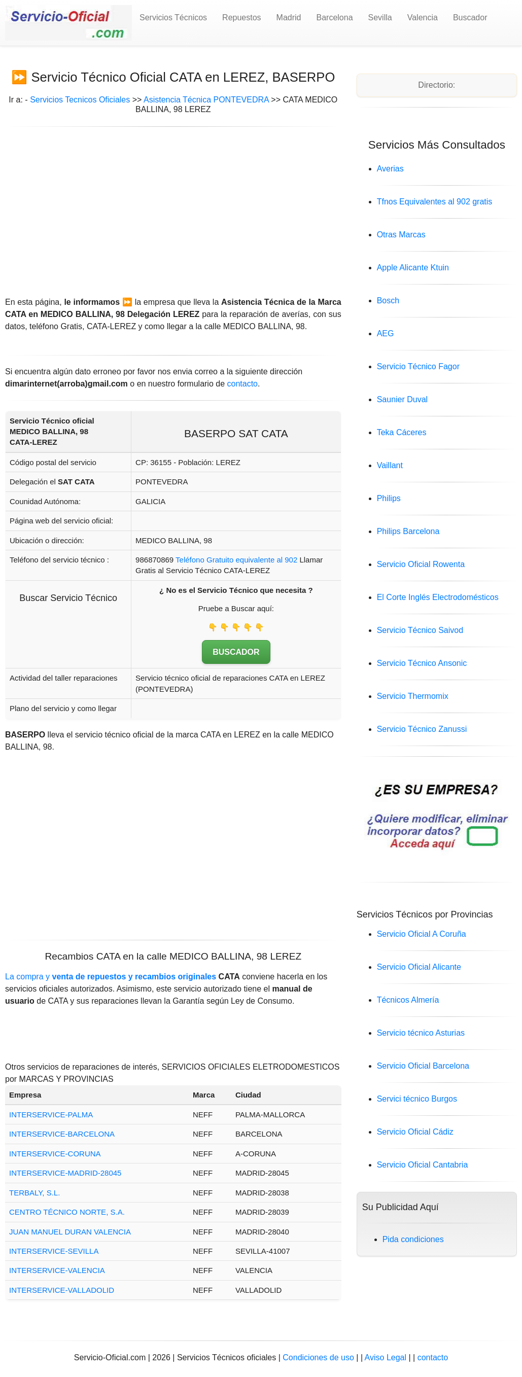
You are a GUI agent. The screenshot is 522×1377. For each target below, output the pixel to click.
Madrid (288, 17)
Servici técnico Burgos (417, 1098)
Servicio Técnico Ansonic (422, 663)
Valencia (422, 17)
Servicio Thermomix (412, 696)
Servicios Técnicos (173, 17)
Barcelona (335, 17)
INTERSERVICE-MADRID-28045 (65, 1173)
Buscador (470, 17)
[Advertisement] (173, 208)
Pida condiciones (413, 1239)
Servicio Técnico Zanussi (422, 729)
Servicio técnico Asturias (421, 1033)
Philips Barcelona (408, 531)
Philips (389, 498)
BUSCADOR (236, 652)
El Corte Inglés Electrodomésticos (438, 597)
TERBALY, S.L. (34, 1192)
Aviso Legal (387, 1357)
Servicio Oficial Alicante (419, 967)
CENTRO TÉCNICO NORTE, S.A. (67, 1212)
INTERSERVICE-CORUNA (55, 1153)
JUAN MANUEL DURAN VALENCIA (70, 1231)
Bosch (388, 300)
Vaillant (390, 465)
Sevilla (380, 17)
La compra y (110, 976)
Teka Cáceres (402, 432)
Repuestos (241, 17)
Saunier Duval (402, 399)
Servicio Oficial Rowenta (421, 564)
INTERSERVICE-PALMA (51, 1114)
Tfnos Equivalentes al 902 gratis (435, 201)
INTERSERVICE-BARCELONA (62, 1133)
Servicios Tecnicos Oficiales (80, 99)
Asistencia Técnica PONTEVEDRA (206, 99)
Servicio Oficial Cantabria (422, 1164)
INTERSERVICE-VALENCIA (57, 1270)
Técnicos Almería (408, 1000)
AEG (385, 333)
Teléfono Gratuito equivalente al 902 (236, 559)
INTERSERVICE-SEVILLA (53, 1251)
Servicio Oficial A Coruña (421, 934)
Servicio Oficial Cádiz (415, 1131)
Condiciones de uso (318, 1357)
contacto (242, 383)
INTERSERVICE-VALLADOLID (61, 1290)
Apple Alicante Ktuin (413, 267)
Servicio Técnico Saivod (420, 630)
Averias (390, 168)
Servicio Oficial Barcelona (423, 1066)
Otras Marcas (401, 234)
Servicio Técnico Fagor (418, 366)
